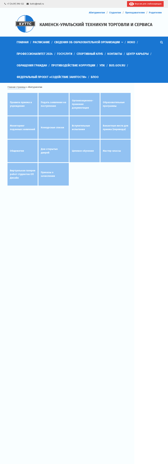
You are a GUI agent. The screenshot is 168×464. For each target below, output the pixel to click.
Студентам (115, 12)
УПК (102, 65)
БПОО (95, 77)
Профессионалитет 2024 (35, 54)
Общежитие (17, 150)
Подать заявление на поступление (53, 104)
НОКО (131, 42)
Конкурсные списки (52, 127)
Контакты (114, 54)
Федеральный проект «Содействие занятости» (51, 77)
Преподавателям (135, 12)
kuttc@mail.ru (37, 4)
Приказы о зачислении (48, 174)
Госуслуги (64, 54)
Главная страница (17, 87)
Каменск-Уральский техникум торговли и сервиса (95, 24)
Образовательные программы (114, 104)
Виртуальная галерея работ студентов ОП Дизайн (22, 174)
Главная (23, 42)
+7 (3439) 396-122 (15, 4)
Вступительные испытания (81, 127)
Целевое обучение (83, 150)
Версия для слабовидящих (145, 4)
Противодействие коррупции (73, 65)
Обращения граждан (32, 65)
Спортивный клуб (90, 54)
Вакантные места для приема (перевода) (115, 127)
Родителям (155, 12)
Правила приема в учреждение (21, 104)
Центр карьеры (137, 54)
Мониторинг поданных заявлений (22, 127)
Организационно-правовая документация (82, 104)
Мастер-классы (112, 150)
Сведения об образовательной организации (87, 42)
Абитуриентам (97, 12)
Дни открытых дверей (49, 151)
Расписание (41, 42)
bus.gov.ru (117, 65)
